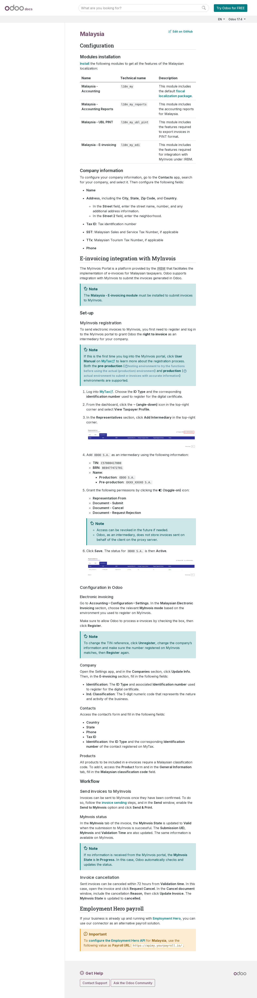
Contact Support (95, 983)
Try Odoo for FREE (230, 8)
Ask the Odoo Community (132, 983)
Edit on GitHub (180, 31)
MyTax (106, 361)
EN (220, 19)
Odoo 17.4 (235, 19)
